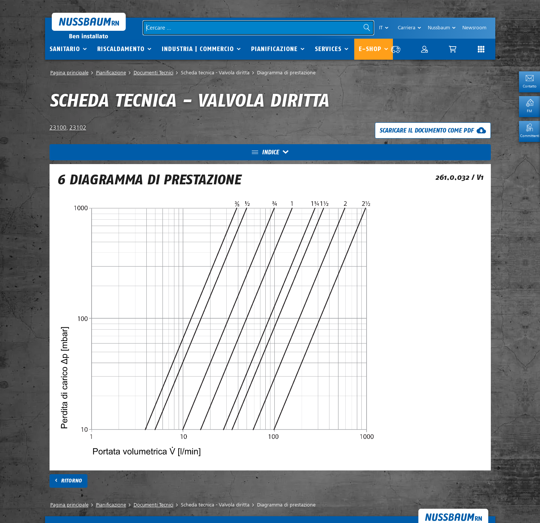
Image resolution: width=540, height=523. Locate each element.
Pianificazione (274, 49)
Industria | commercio (198, 49)
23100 (58, 127)
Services (328, 49)
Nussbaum (439, 27)
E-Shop (370, 49)
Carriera (406, 27)
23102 (77, 127)
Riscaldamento (120, 49)
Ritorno (71, 481)
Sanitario (65, 49)
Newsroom (474, 27)
